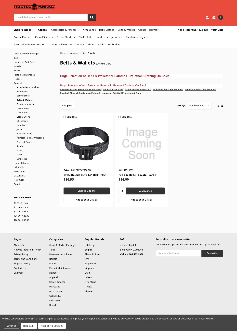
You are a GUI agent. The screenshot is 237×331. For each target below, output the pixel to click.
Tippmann (90, 263)
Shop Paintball (24, 29)
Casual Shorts (65, 37)
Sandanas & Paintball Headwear (95, 93)
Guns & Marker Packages (26, 53)
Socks (101, 44)
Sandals (79, 44)
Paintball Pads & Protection (31, 44)
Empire (88, 249)
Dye (87, 258)
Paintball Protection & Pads (127, 93)
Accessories (20, 171)
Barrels (17, 66)
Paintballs (19, 167)
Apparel (42, 29)
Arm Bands (89, 29)
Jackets (117, 37)
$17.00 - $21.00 (21, 211)
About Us (19, 245)
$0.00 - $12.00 (21, 203)
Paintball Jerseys (137, 37)
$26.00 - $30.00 (21, 220)
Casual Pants (23, 37)
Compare (67, 105)
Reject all (28, 326)
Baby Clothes (106, 29)
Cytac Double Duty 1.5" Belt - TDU (85, 174)
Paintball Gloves (68, 93)
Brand (17, 184)
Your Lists (217, 29)
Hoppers (18, 78)
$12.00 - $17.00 (21, 207)
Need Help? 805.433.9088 (193, 29)
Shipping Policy (22, 263)
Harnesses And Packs (24, 62)
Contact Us (20, 268)
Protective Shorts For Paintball (200, 89)
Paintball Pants (62, 44)
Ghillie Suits (85, 37)
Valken (88, 277)
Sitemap (18, 272)
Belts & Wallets (126, 29)
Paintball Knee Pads (113, 89)
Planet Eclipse (92, 254)
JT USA (88, 286)
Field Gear (19, 179)
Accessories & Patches (65, 29)
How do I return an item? (27, 249)
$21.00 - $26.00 (21, 215)
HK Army (89, 245)
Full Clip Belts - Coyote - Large (137, 174)
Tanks (17, 57)
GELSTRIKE (19, 175)
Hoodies (102, 37)
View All (89, 291)
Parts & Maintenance (24, 74)
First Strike (90, 282)
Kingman (89, 268)
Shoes (91, 44)
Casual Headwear (149, 29)
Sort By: (181, 105)
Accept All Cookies (52, 326)
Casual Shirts (44, 37)
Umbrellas (114, 44)
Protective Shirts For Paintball (168, 89)
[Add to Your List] (87, 199)
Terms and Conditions (25, 258)
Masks (17, 70)
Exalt (87, 272)
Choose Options (87, 190)
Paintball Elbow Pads (90, 89)
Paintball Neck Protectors (138, 89)
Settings (11, 326)
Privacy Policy (21, 254)
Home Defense (21, 162)
